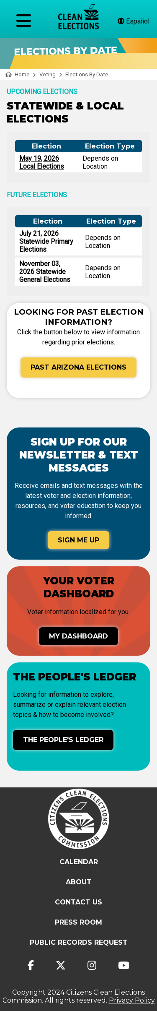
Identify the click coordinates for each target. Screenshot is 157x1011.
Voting (47, 74)
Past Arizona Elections (78, 367)
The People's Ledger (63, 740)
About (79, 882)
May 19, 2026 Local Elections (41, 162)
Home (17, 74)
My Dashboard (78, 636)
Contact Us (78, 902)
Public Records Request (79, 942)
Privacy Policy (132, 1000)
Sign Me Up (78, 540)
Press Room (78, 922)
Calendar (78, 862)
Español (133, 21)
